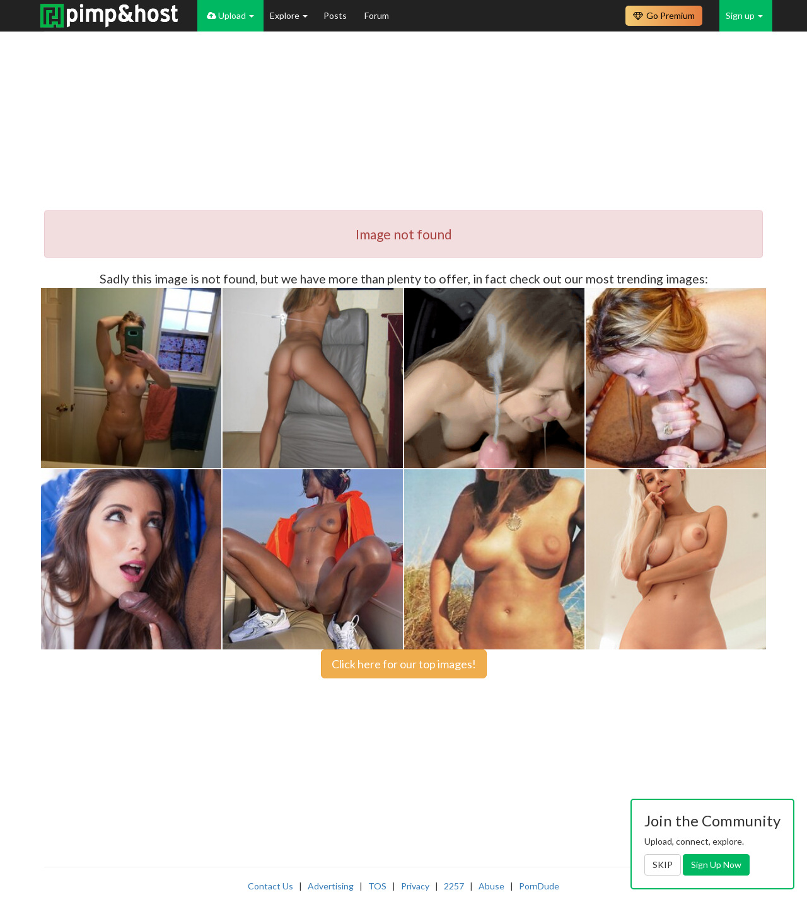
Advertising (331, 886)
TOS (377, 886)
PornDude (539, 886)
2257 (454, 886)
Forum (376, 15)
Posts (336, 15)
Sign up (744, 15)
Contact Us (270, 886)
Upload (230, 15)
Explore (289, 15)
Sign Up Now (716, 864)
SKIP (663, 864)
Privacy (415, 886)
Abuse (491, 886)
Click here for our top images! (404, 664)
